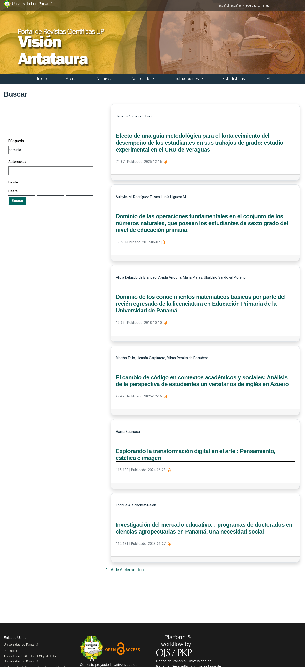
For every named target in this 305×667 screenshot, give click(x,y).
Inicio (42, 78)
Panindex (10, 650)
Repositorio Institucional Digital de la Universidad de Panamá (30, 659)
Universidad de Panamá (21, 644)
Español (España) (231, 5)
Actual (71, 78)
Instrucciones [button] (187, 78)
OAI (267, 78)
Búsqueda (16, 141)
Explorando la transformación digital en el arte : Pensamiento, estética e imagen (195, 454)
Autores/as (17, 161)
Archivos (104, 78)
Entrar (266, 5)
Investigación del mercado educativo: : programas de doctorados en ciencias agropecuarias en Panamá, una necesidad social (204, 528)
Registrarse (253, 5)
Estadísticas (233, 78)
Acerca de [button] (141, 78)
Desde (13, 182)
